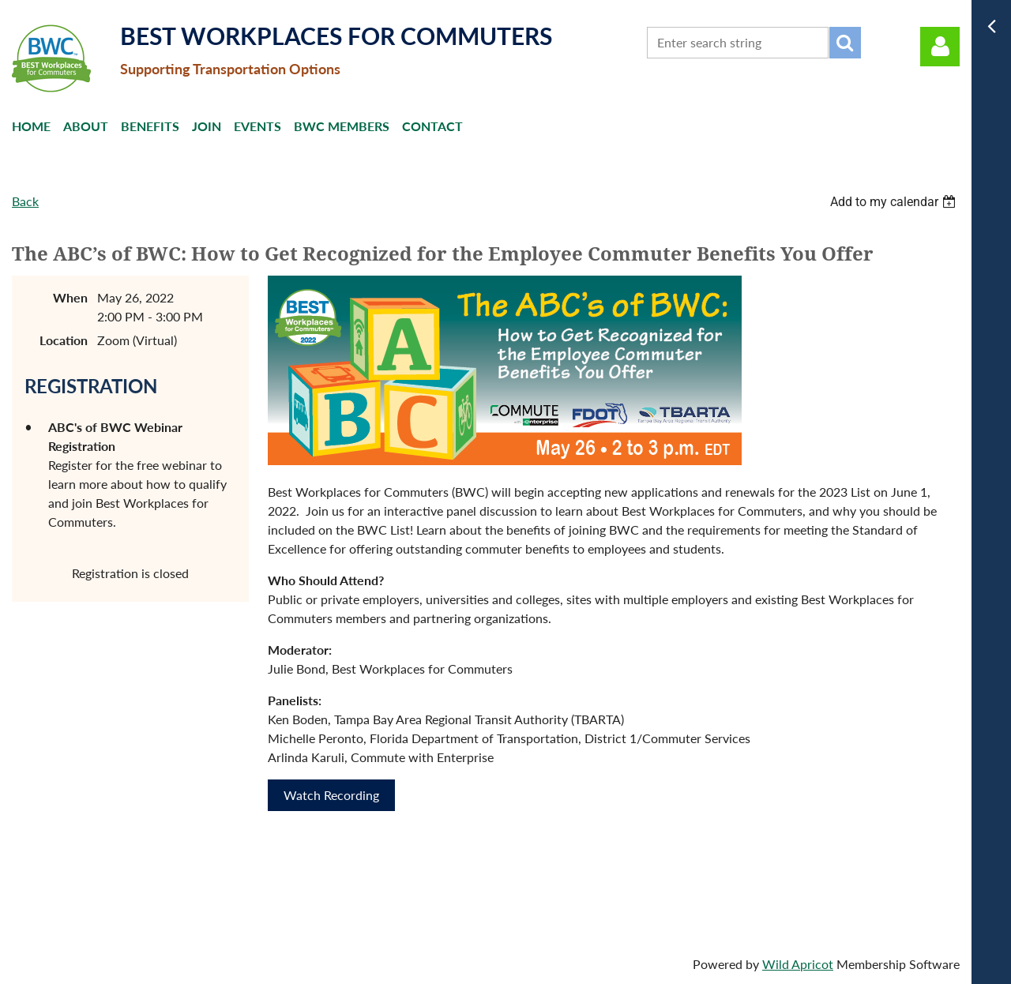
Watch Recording (331, 794)
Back (25, 200)
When (70, 297)
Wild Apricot (797, 963)
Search (845, 42)
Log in (940, 46)
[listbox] (895, 202)
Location (63, 339)
